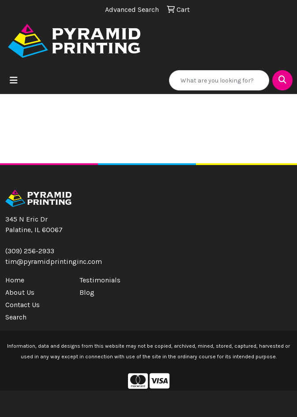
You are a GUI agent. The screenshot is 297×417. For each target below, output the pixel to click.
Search (15, 317)
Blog (86, 292)
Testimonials (99, 280)
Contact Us (22, 305)
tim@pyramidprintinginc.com (53, 261)
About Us (19, 292)
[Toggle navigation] (13, 80)
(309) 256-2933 (29, 251)
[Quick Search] (219, 80)
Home (14, 280)
